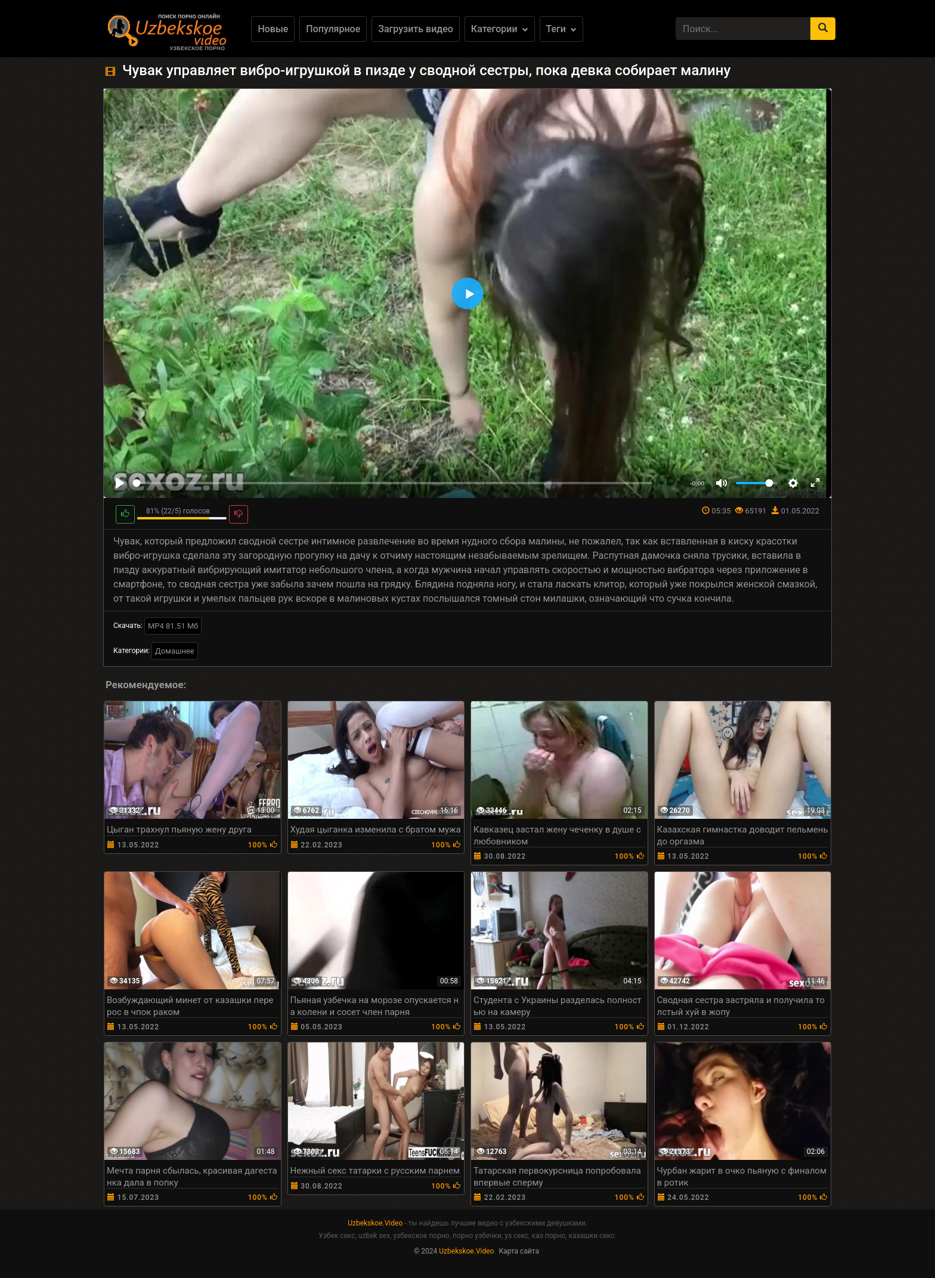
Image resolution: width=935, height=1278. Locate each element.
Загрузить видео (415, 29)
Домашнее (174, 650)
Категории (499, 29)
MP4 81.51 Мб (173, 625)
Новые (273, 29)
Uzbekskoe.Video (375, 1223)
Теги (561, 29)
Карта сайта (519, 1251)
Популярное (333, 29)
